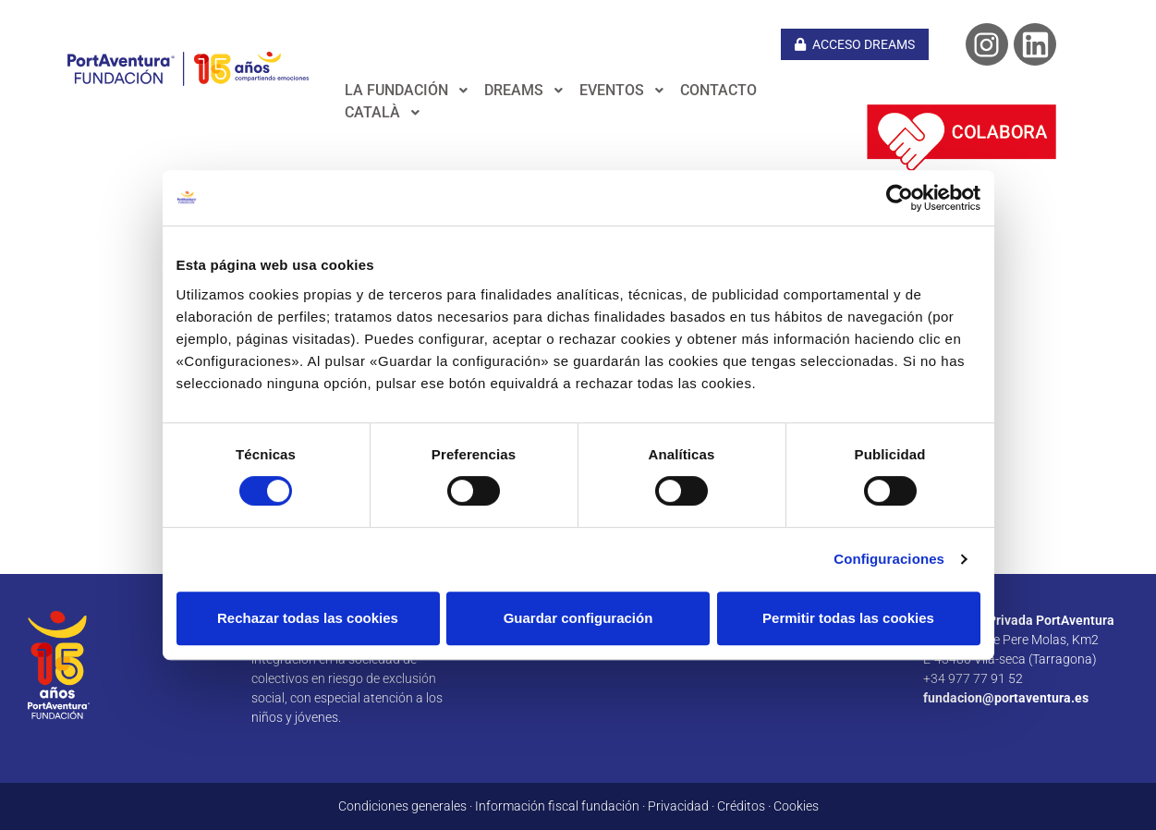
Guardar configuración (578, 618)
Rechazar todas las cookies (307, 618)
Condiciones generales (402, 806)
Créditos (741, 806)
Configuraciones (889, 559)
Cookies (796, 806)
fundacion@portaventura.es (1006, 697)
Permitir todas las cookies (848, 618)
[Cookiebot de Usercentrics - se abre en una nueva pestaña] (899, 198)
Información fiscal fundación (557, 806)
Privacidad (678, 806)
